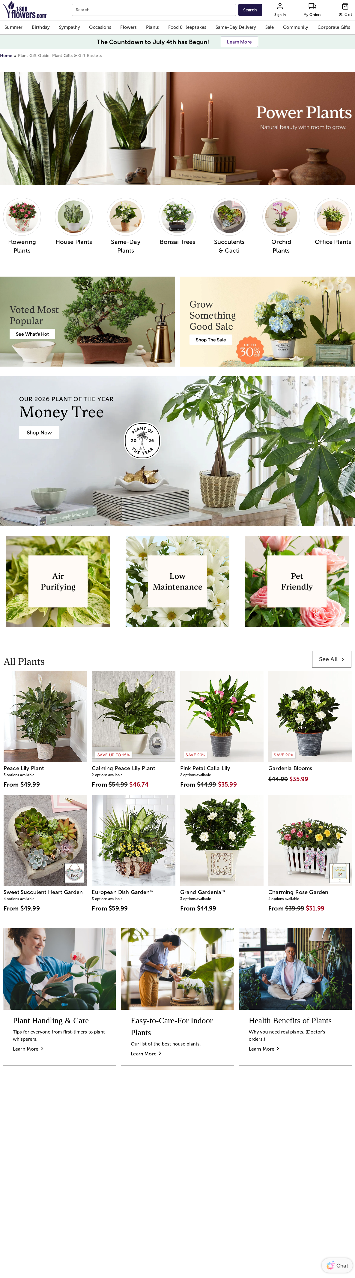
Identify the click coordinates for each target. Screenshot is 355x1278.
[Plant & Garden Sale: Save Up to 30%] (210, 339)
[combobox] (154, 10)
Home (6, 55)
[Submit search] (250, 10)
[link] (331, 659)
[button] (13, 27)
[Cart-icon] (345, 10)
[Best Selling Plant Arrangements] (32, 334)
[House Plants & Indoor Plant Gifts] (39, 432)
